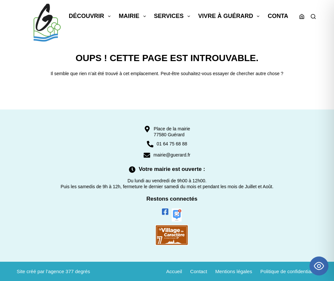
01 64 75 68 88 (172, 143)
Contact (282, 16)
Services (173, 16)
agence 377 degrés (69, 271)
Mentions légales (233, 271)
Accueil (174, 271)
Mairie (134, 16)
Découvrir (91, 16)
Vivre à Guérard (230, 16)
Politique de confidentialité (288, 271)
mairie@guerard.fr (171, 154)
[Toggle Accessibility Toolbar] (319, 266)
